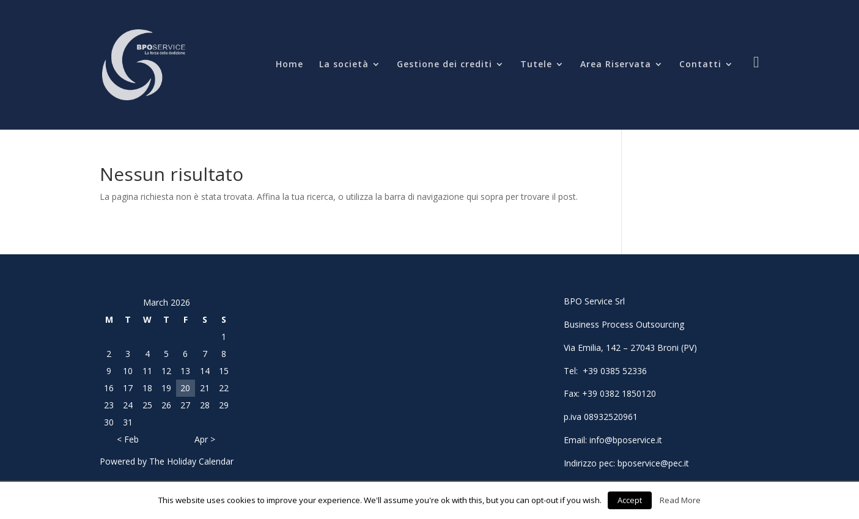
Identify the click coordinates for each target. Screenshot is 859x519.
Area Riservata (615, 65)
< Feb (128, 439)
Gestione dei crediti (444, 65)
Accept (630, 500)
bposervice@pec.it (653, 463)
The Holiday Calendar (191, 461)
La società (344, 65)
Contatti (700, 65)
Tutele (536, 65)
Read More (680, 500)
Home (289, 65)
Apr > (204, 439)
